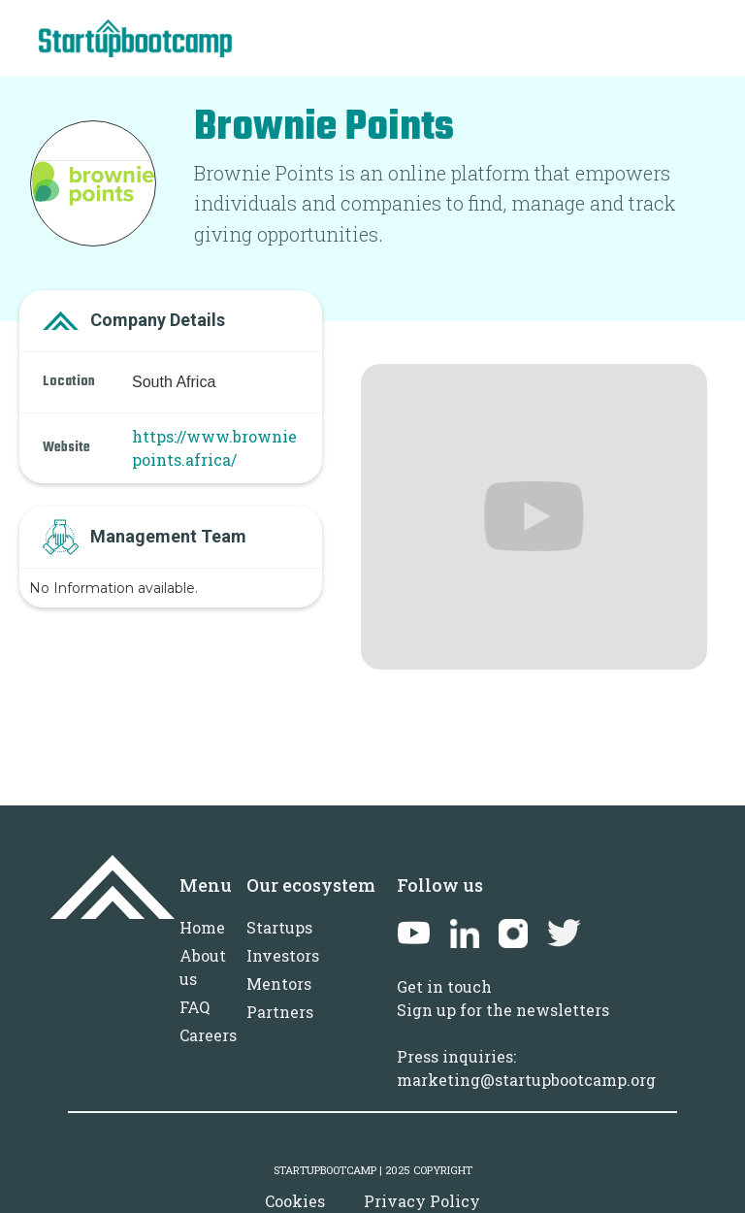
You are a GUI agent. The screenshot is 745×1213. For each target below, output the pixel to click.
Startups (279, 927)
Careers (208, 1035)
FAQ (194, 1007)
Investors (282, 955)
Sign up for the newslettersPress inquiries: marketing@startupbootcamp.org (526, 1045)
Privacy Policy (422, 1201)
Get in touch (444, 986)
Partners (279, 1011)
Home (202, 927)
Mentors (278, 983)
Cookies (295, 1201)
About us (202, 967)
